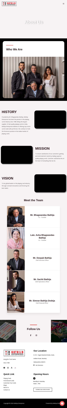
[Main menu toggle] (63, 3)
